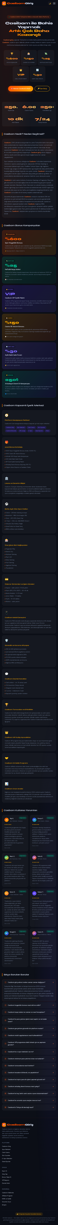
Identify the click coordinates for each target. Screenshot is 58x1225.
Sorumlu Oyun (6, 1202)
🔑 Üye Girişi (42, 89)
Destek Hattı (6, 1183)
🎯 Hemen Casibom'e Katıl (20, 89)
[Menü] (54, 3)
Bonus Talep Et (6, 1177)
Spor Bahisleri (6, 1149)
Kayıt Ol (4, 1171)
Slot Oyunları (6, 1155)
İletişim (4, 1205)
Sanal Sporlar (6, 1161)
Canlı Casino (6, 1152)
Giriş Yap (4, 1174)
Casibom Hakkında (8, 1192)
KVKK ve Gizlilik (6, 1199)
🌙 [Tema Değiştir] (50, 3)
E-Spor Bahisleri (7, 1158)
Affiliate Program (7, 1196)
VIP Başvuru (5, 1180)
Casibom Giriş (6, 1146)
